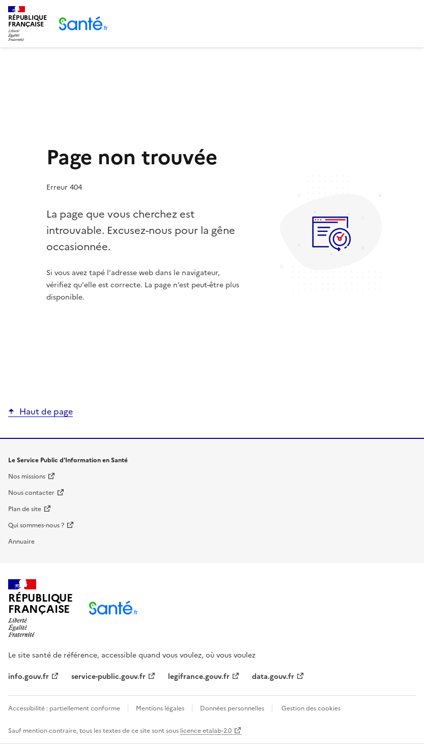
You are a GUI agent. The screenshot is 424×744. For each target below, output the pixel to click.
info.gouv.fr (28, 676)
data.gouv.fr (273, 676)
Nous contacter (31, 492)
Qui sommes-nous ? (36, 525)
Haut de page (46, 411)
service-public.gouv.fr (108, 676)
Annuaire (21, 541)
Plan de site (24, 509)
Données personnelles (232, 708)
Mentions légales (160, 708)
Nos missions (26, 476)
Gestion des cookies (311, 708)
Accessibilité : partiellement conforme (65, 708)
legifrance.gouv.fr (199, 676)
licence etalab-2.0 (206, 730)
